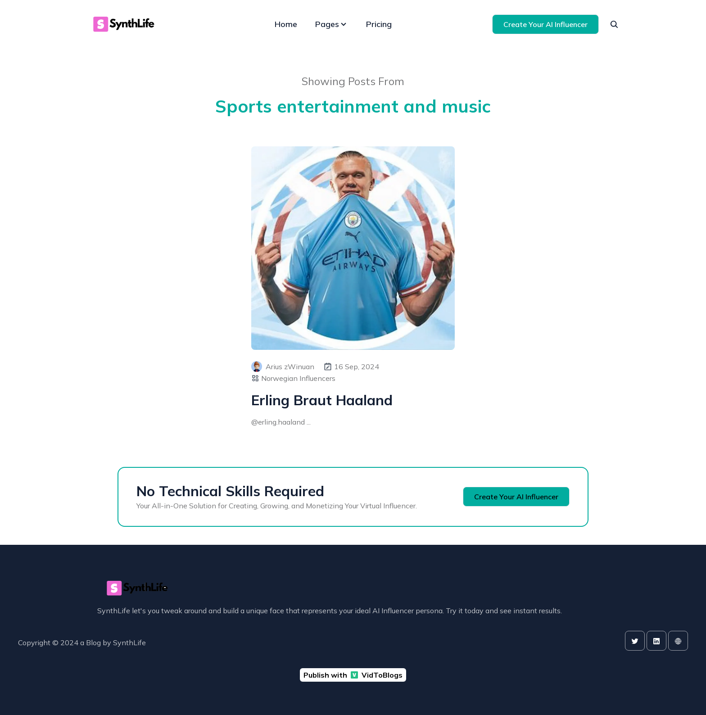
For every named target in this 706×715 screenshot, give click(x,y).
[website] (678, 641)
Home (286, 24)
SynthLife (129, 642)
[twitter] (635, 641)
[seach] (614, 24)
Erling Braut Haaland (322, 400)
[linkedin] (656, 641)
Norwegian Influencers (298, 378)
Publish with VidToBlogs (353, 674)
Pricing (379, 24)
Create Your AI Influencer (545, 24)
